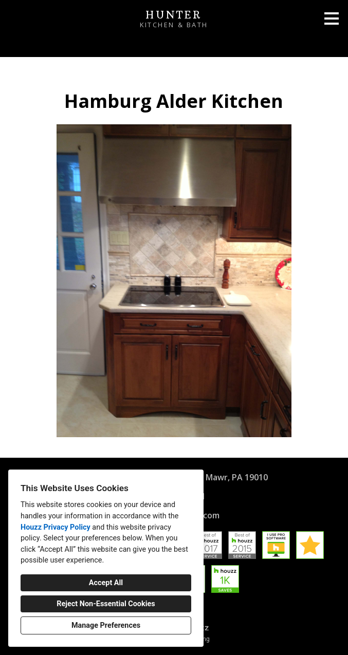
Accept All (106, 582)
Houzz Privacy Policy (55, 527)
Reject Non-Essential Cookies (106, 604)
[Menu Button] (331, 18)
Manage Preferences (105, 625)
